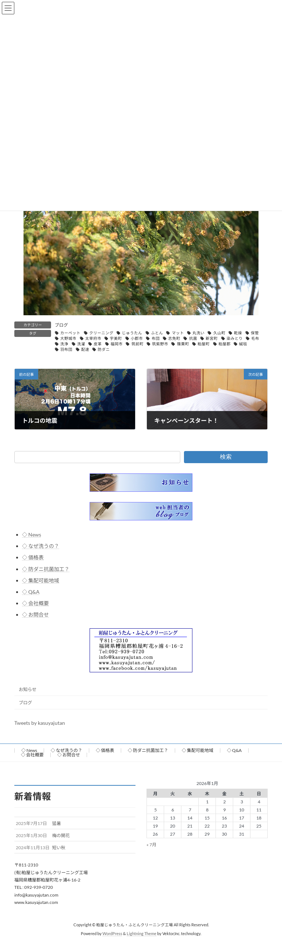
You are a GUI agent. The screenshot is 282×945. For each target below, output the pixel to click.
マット (178, 333)
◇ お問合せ (35, 614)
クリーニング (101, 333)
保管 (255, 333)
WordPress (112, 934)
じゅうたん (132, 333)
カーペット (70, 333)
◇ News (31, 534)
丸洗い (198, 333)
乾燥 (238, 333)
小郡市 (137, 338)
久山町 (219, 333)
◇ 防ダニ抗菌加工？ (45, 569)
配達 (85, 349)
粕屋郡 (224, 344)
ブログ (61, 325)
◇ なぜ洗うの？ (40, 546)
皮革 (98, 344)
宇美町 (116, 338)
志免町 (174, 338)
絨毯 (243, 344)
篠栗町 (183, 344)
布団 (156, 338)
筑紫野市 (160, 344)
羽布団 (66, 349)
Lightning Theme (141, 934)
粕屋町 (204, 344)
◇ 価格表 (33, 557)
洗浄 (64, 344)
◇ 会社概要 (35, 603)
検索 (226, 457)
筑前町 (137, 344)
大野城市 (68, 338)
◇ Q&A (31, 591)
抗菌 (193, 338)
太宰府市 (93, 338)
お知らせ (27, 689)
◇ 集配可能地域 (40, 580)
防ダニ (104, 349)
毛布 (255, 338)
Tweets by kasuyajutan (39, 722)
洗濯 (81, 344)
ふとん (157, 333)
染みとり (235, 338)
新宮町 (212, 338)
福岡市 (117, 344)
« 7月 (151, 844)
